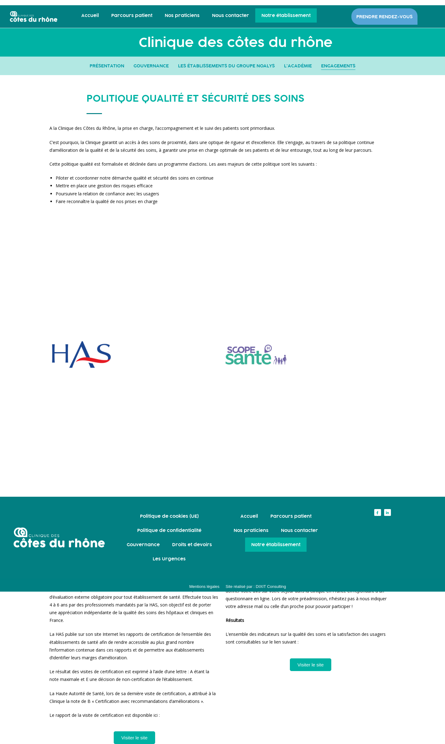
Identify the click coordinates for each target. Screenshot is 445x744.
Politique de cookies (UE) (169, 516)
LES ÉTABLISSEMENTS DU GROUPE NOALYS (226, 66)
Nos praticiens (182, 15)
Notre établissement (286, 15)
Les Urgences (169, 559)
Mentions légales (204, 586)
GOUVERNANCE (151, 66)
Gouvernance (143, 544)
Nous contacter (230, 15)
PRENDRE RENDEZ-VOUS (384, 16)
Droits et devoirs (192, 544)
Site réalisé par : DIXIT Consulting (256, 586)
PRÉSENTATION (107, 66)
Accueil (90, 15)
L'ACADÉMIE (298, 66)
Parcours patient (131, 15)
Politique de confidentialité (169, 530)
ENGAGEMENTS (338, 66)
